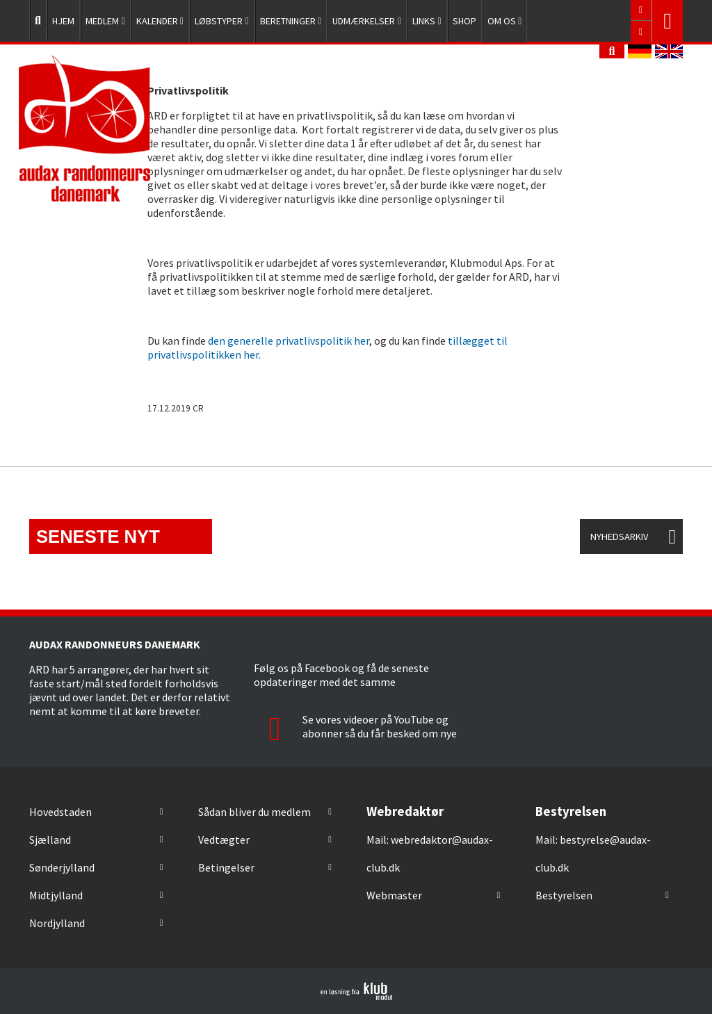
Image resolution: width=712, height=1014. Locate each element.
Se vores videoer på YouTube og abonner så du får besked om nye (355, 726)
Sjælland (50, 840)
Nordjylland (57, 923)
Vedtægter (224, 840)
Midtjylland (56, 895)
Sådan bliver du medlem (254, 812)
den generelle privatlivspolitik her (288, 340)
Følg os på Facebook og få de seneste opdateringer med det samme (341, 675)
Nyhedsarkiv (619, 536)
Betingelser (226, 867)
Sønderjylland (62, 867)
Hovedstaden (60, 812)
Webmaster (394, 895)
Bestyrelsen (563, 895)
